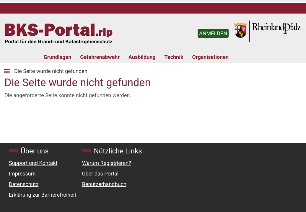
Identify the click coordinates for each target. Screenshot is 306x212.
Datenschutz (23, 184)
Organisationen (210, 57)
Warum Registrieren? (106, 163)
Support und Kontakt (33, 163)
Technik (174, 57)
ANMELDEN (213, 33)
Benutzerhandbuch (104, 184)
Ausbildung (142, 57)
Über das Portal (100, 173)
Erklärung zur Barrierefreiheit (42, 195)
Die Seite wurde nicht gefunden (50, 71)
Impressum (22, 173)
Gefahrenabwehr (100, 57)
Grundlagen (57, 57)
